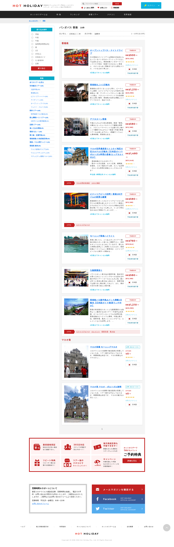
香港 (44, 20)
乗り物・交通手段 (37, 135)
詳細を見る (132, 461)
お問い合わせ (148, 526)
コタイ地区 (95, 183)
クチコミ (111, 14)
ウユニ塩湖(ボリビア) (40, 149)
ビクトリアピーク (83, 225)
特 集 (59, 14)
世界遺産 (128, 14)
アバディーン (37, 100)
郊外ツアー (35, 110)
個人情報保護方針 (42, 526)
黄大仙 (112, 332)
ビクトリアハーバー (39, 96)
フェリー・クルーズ (39, 107)
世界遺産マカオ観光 (39, 114)
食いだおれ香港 (37, 128)
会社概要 (130, 526)
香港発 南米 (35, 146)
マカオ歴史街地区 (83, 183)
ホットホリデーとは (39, 14)
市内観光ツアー (37, 86)
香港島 (34, 93)
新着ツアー (93, 14)
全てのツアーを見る (37, 82)
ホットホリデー (33, 20)
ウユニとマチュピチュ (40, 153)
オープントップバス (39, 103)
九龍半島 (35, 89)
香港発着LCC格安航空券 (40, 139)
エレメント (95, 332)
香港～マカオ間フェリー (40, 142)
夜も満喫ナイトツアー (39, 117)
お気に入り (103, 8)
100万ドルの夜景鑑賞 (40, 121)
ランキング (75, 14)
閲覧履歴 (116, 8)
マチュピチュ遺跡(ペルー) (41, 156)
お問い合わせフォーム (40, 504)
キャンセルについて (84, 526)
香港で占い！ (36, 132)
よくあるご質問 (89, 8)
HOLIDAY (28, 6)
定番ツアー (35, 125)
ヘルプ (23, 526)
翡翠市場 (105, 332)
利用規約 (63, 526)
